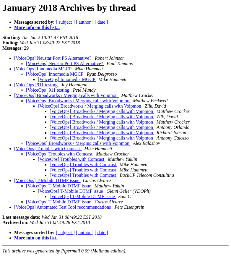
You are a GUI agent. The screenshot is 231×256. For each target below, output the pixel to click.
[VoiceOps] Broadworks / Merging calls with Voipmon (66, 95)
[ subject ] (65, 22)
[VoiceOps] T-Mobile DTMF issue (47, 180)
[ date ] (101, 22)
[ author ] (85, 22)
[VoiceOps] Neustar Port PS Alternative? (53, 58)
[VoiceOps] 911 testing (36, 84)
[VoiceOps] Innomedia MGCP (43, 68)
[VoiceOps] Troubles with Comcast (48, 148)
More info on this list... (37, 27)
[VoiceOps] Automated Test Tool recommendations (63, 207)
